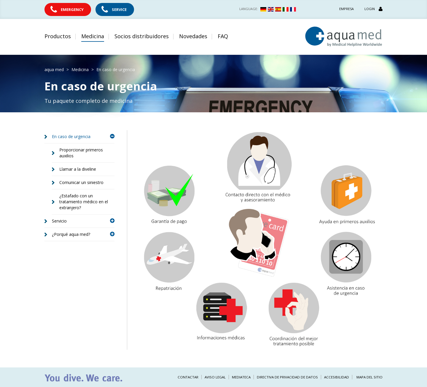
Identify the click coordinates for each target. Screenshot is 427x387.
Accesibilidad (336, 377)
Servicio (83, 221)
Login (373, 9)
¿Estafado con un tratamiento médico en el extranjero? (83, 201)
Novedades (193, 36)
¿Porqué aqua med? (83, 234)
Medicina (92, 36)
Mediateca (241, 377)
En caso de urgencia (83, 136)
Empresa (346, 9)
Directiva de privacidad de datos (287, 377)
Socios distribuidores (141, 36)
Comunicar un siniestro (81, 182)
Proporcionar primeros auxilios (81, 153)
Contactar (188, 377)
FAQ (223, 36)
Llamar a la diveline (77, 169)
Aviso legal (215, 377)
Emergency (72, 9)
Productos (57, 36)
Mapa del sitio (369, 377)
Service (119, 9)
